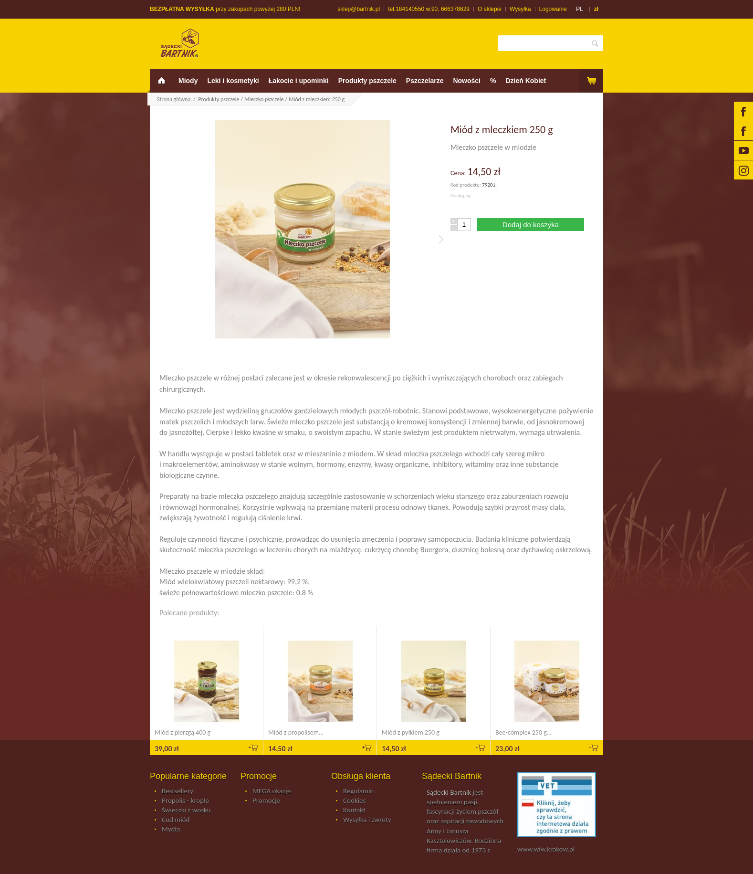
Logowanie (553, 9)
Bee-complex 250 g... (523, 732)
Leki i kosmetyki (233, 80)
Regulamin (358, 791)
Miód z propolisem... (296, 732)
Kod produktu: (466, 185)
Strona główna (173, 99)
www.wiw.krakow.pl (546, 849)
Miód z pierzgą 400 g (182, 732)
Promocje (266, 801)
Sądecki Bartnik (449, 792)
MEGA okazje (271, 791)
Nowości (467, 80)
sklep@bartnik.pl (358, 9)
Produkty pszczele (367, 80)
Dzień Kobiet (525, 80)
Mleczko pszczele (263, 99)
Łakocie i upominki (299, 80)
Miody (188, 80)
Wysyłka (520, 9)
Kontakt (354, 810)
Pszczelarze (425, 80)
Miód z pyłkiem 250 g (410, 732)
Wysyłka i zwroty (367, 820)
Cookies (354, 801)
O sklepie (490, 9)
